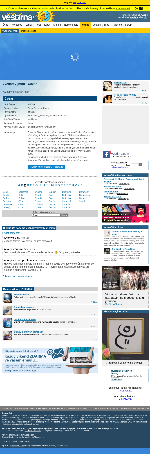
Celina (21, 198)
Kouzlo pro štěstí (112, 186)
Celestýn (7, 207)
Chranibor (67, 207)
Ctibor (21, 207)
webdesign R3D (17, 446)
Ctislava (39, 204)
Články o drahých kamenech (28, 332)
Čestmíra (66, 192)
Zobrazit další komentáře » (17, 276)
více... (144, 90)
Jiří (145, 17)
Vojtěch (134, 17)
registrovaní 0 (24, 441)
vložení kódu (123, 167)
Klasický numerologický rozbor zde (46, 167)
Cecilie (6, 195)
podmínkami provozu (97, 408)
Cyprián (52, 192)
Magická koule (21, 294)
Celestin (7, 201)
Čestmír (52, 207)
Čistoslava (67, 198)
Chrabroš (66, 201)
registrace (114, 167)
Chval (82, 201)
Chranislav (84, 192)
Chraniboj (66, 204)
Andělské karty (120, 82)
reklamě (33, 408)
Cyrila (51, 198)
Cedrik (6, 198)
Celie (20, 195)
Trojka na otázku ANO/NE (125, 95)
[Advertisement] (75, 56)
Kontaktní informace (10, 408)
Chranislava (85, 195)
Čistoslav (66, 195)
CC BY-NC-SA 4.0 (32, 430)
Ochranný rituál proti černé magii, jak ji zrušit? (124, 180)
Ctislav (38, 201)
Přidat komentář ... (12, 233)
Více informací (123, 8)
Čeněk (52, 201)
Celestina (7, 204)
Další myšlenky (116, 379)
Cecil (5, 192)
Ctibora (38, 192)
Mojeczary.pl (125, 399)
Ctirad (38, 195)
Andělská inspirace (24, 307)
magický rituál (111, 191)
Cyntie (38, 207)
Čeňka (52, 204)
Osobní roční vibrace (25, 319)
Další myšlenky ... (115, 304)
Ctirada (38, 198)
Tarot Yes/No (125, 390)
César (21, 201)
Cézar (21, 204)
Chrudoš (83, 198)
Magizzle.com (79, 2)
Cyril (51, 195)
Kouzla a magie (124, 184)
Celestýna (23, 192)
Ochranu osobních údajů (139, 408)
